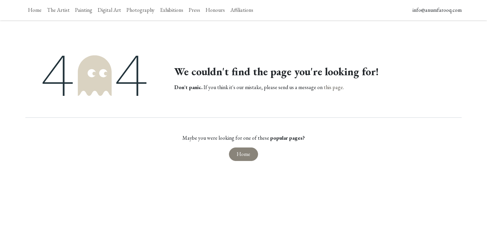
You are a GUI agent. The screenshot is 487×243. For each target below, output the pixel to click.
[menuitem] (34, 10)
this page (333, 87)
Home (243, 154)
